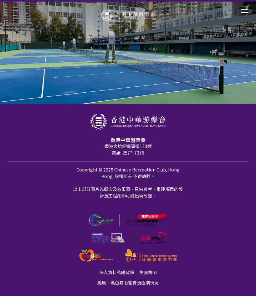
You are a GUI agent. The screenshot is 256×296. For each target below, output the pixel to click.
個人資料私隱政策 (116, 272)
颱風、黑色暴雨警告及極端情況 (128, 282)
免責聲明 (148, 272)
